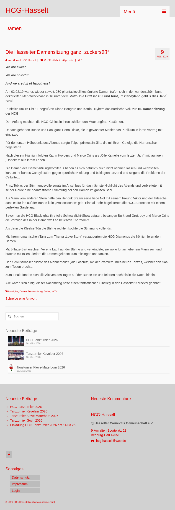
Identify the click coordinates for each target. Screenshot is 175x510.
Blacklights (12, 291)
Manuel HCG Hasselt (24, 60)
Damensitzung (35, 291)
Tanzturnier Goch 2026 (26, 420)
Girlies (47, 291)
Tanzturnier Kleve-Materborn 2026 (41, 367)
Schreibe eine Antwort (20, 298)
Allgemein (67, 60)
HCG (54, 291)
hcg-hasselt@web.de (108, 441)
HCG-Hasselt (26, 10)
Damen (23, 291)
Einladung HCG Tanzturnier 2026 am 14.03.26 (42, 425)
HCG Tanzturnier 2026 (42, 340)
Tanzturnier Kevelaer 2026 (44, 353)
